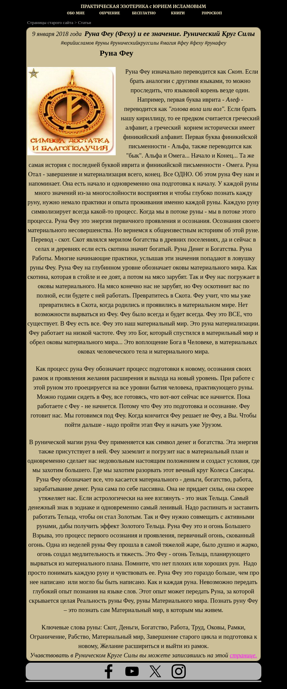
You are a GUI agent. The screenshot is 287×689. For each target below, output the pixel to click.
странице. (243, 655)
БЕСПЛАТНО (144, 13)
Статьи (84, 22)
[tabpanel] (143, 6)
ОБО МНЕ (76, 13)
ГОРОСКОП (212, 13)
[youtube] (132, 671)
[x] (155, 671)
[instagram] (178, 671)
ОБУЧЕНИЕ (109, 13)
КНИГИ (178, 13)
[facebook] (108, 671)
